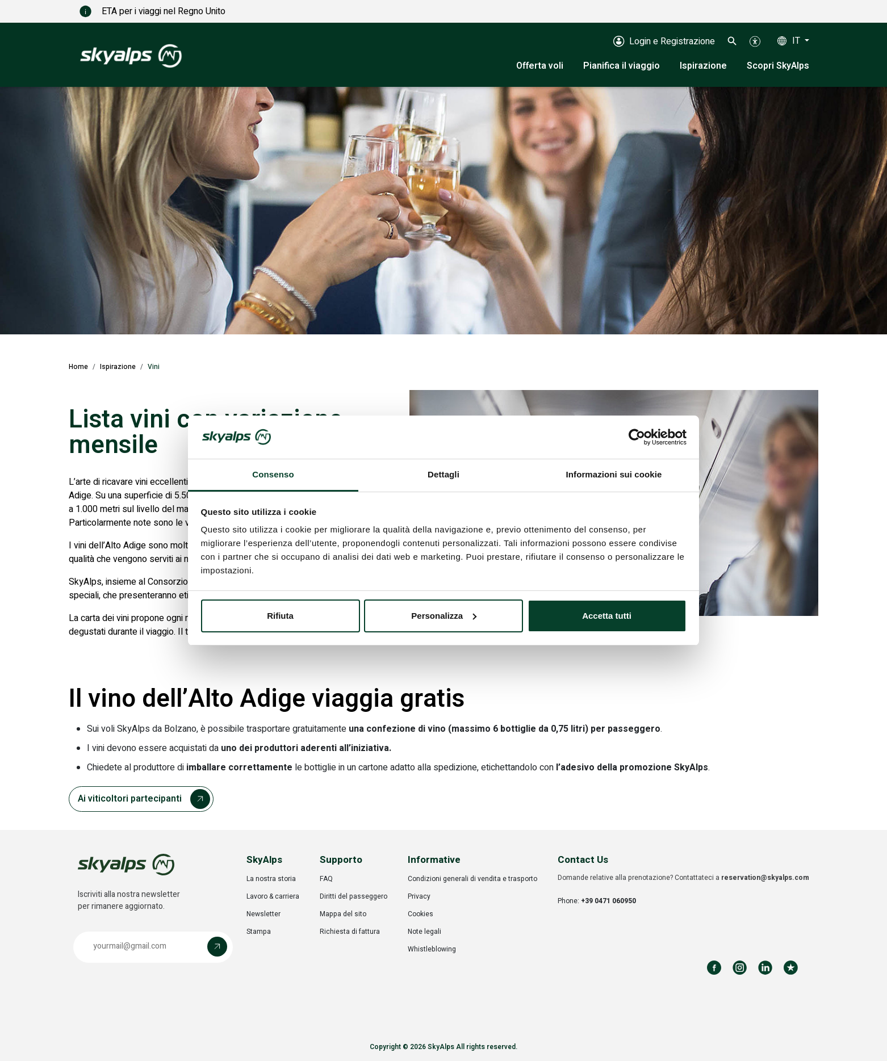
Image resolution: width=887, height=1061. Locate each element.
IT (797, 41)
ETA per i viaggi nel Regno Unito (133, 11)
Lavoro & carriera (272, 896)
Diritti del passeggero (353, 896)
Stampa (258, 931)
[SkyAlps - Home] (131, 55)
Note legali (424, 931)
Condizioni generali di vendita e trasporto (472, 879)
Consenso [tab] (273, 474)
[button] (732, 41)
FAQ (326, 879)
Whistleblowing (432, 949)
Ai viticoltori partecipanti (130, 799)
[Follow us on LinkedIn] (765, 968)
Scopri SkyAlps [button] (778, 66)
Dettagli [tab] (443, 474)
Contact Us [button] (583, 860)
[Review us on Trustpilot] (791, 968)
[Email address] (143, 946)
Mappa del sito (343, 914)
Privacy (419, 896)
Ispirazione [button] (703, 66)
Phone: (597, 901)
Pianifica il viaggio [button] (621, 66)
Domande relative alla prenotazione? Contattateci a (683, 878)
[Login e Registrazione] (664, 41)
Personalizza (443, 615)
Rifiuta (280, 615)
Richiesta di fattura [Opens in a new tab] (350, 931)
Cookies (420, 914)
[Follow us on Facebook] (714, 968)
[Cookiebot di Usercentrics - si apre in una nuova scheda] (637, 437)
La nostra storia (271, 879)
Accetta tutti (606, 615)
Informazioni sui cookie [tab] (614, 474)
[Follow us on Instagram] (740, 968)
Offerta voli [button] (539, 66)
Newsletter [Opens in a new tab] (263, 914)
